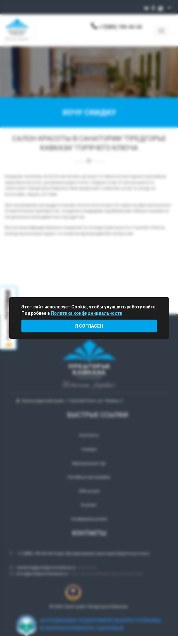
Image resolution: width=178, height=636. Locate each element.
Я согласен (89, 326)
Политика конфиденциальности (86, 313)
